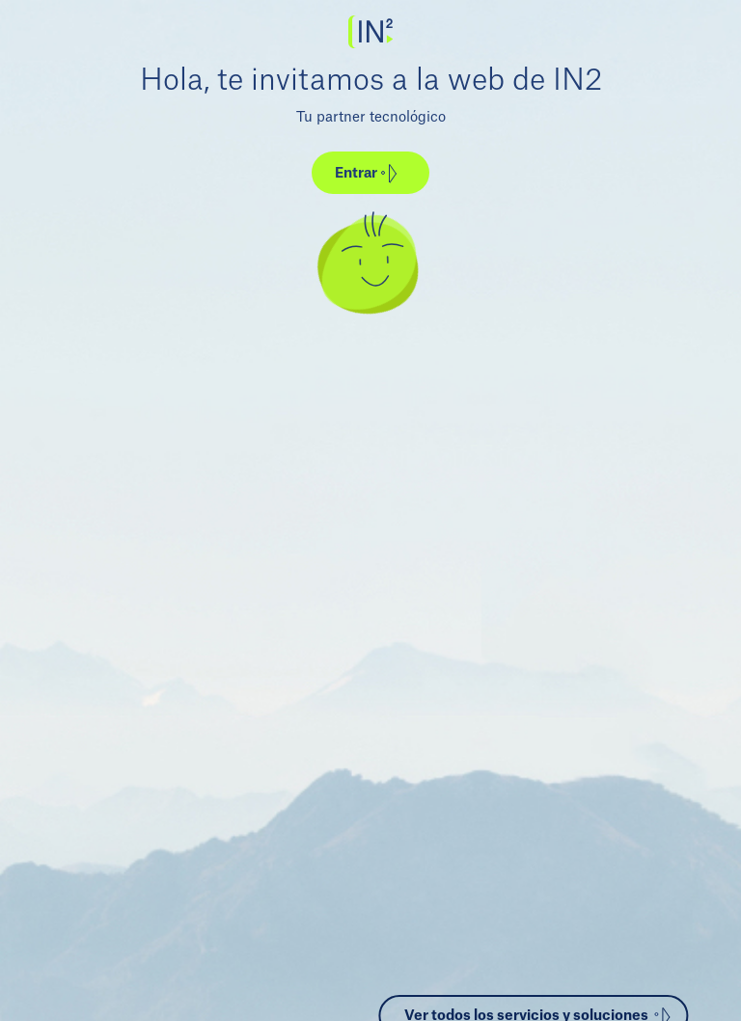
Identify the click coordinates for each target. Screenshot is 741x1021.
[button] (370, 173)
